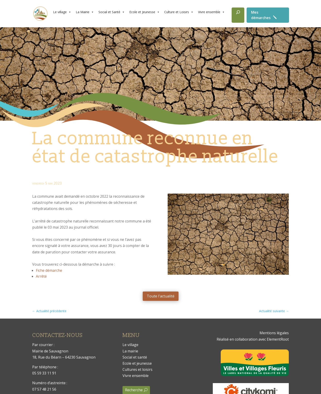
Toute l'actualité (160, 296)
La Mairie (85, 12)
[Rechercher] (238, 15)
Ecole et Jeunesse (144, 12)
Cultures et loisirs (137, 369)
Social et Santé (111, 12)
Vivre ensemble (211, 12)
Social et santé (135, 357)
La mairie (130, 351)
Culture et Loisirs (179, 12)
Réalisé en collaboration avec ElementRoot (253, 339)
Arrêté (41, 276)
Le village (62, 12)
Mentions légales (274, 332)
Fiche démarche (49, 270)
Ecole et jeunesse (137, 363)
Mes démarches (261, 15)
